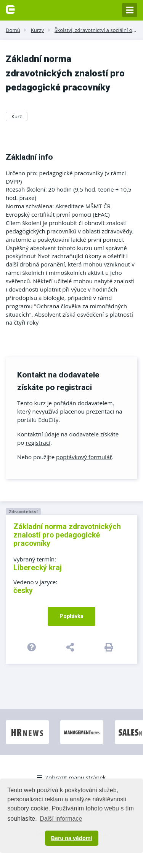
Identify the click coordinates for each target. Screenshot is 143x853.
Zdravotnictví (23, 511)
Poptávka (71, 616)
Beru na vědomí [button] (71, 838)
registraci (38, 442)
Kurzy (37, 30)
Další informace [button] (61, 818)
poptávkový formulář (84, 457)
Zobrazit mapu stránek (71, 777)
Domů (13, 30)
